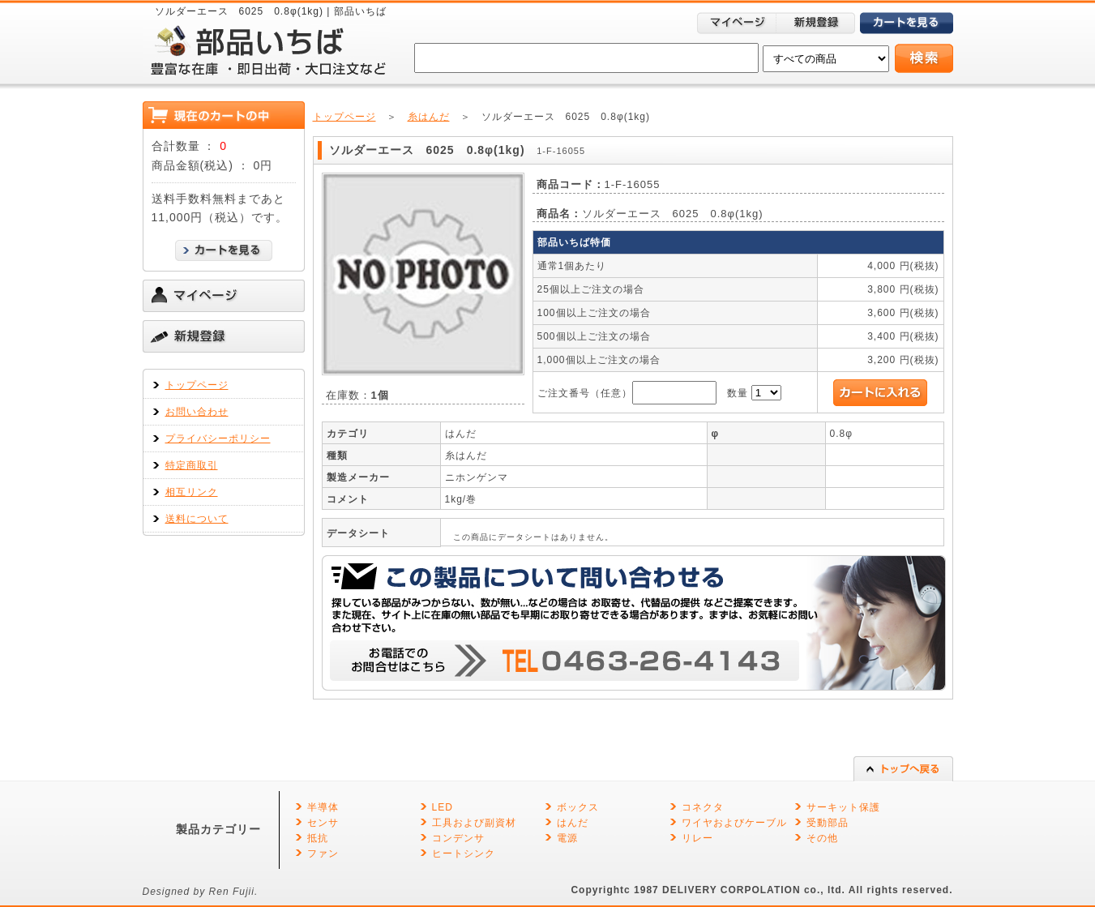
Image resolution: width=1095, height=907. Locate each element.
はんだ (572, 822)
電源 (567, 838)
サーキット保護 (843, 807)
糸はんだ (429, 116)
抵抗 (317, 838)
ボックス (578, 807)
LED (442, 807)
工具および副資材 (474, 822)
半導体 (323, 807)
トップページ (197, 385)
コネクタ (703, 807)
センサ (323, 822)
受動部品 (827, 822)
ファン (323, 853)
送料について (197, 518)
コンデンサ (458, 838)
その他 (822, 838)
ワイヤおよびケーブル (734, 822)
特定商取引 (191, 465)
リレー (697, 838)
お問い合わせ (197, 411)
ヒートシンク (463, 853)
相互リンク (191, 492)
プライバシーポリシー (218, 438)
